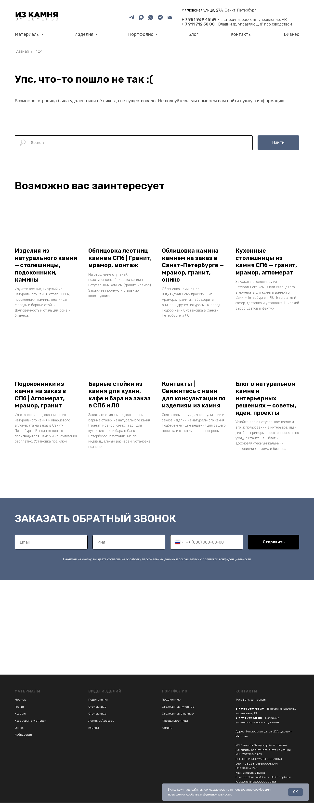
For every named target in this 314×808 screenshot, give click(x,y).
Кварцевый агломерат (30, 726)
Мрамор (20, 705)
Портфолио (141, 34)
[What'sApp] (151, 17)
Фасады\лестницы (175, 726)
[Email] (170, 17)
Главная (22, 51)
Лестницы (95, 726)
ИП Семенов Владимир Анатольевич (261, 751)
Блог (193, 34)
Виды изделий (104, 697)
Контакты (241, 34)
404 (39, 51)
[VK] (160, 17)
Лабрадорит (23, 740)
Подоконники (98, 705)
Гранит (19, 712)
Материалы (27, 34)
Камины (93, 733)
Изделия (84, 34)
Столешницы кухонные (178, 712)
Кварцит (20, 719)
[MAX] (141, 17)
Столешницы (97, 712)
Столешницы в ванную (178, 719)
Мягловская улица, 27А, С (204, 10)
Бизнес (291, 34)
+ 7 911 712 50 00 (198, 24)
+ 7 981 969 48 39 (199, 19)
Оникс (19, 733)
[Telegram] (132, 17)
